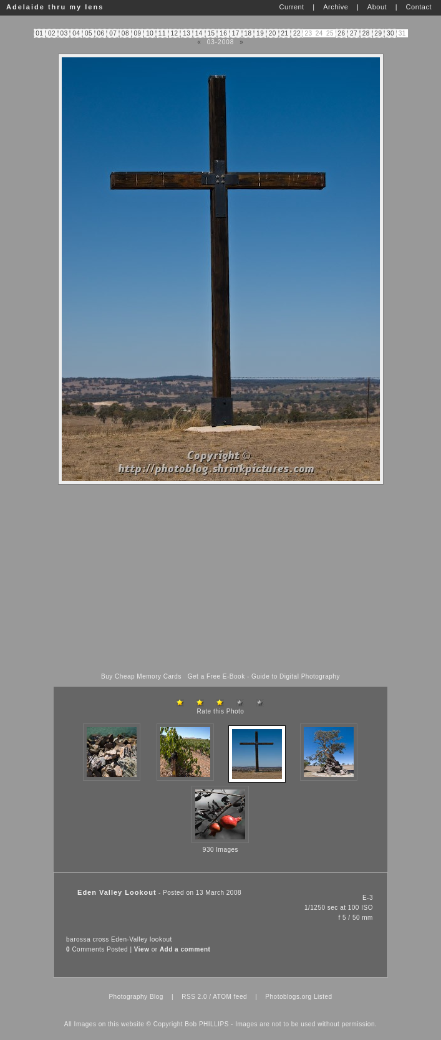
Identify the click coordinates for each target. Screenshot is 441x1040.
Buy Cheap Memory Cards (141, 676)
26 (341, 33)
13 (186, 33)
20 (272, 33)
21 (284, 33)
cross (100, 939)
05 (88, 33)
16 (223, 33)
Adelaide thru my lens (55, 7)
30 (390, 33)
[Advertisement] (221, 579)
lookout (161, 939)
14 (199, 33)
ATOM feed (230, 996)
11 (162, 33)
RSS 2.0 (194, 996)
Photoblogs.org (288, 996)
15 (211, 33)
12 (174, 33)
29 (378, 33)
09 (138, 33)
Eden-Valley (129, 939)
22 (297, 33)
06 (101, 33)
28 (366, 33)
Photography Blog (136, 996)
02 (52, 33)
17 (236, 33)
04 (76, 33)
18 (247, 33)
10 (149, 33)
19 (260, 33)
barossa (78, 939)
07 (113, 33)
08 (125, 33)
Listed (323, 996)
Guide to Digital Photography (295, 676)
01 (39, 33)
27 (353, 33)
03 (64, 33)
